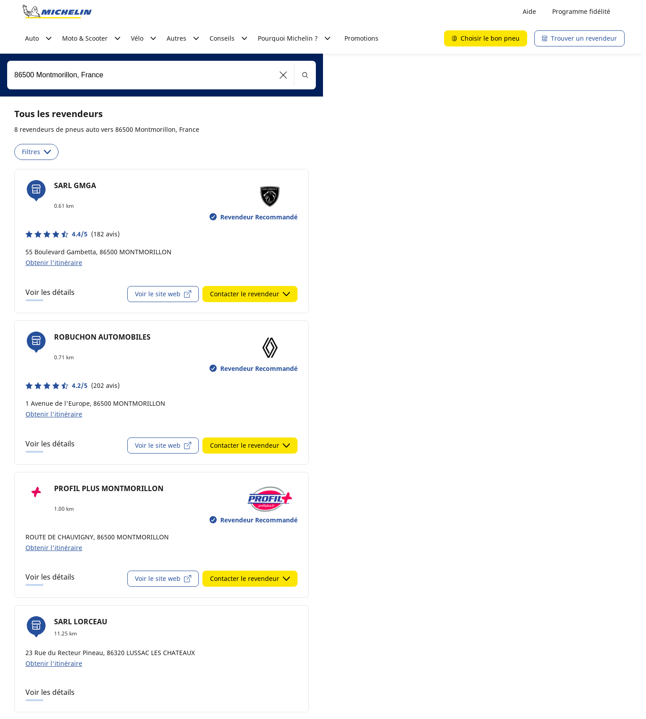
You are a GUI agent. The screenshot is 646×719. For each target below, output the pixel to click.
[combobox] (161, 75)
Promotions (361, 38)
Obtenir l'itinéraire (53, 262)
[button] (283, 75)
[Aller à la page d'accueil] (57, 12)
